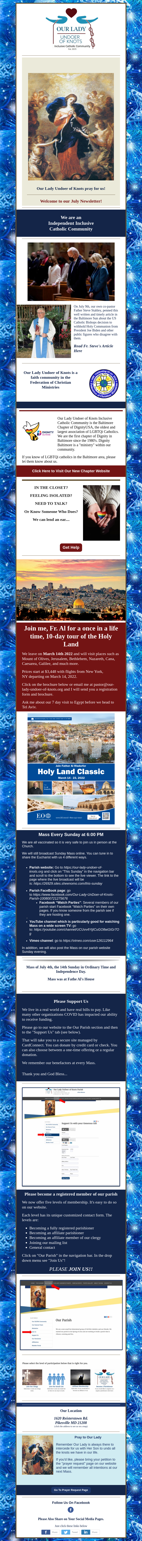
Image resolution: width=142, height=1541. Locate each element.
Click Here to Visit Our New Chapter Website (71, 471)
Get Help (71, 547)
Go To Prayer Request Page (71, 1490)
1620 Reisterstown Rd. (71, 1418)
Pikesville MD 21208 (71, 1423)
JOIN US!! (81, 1269)
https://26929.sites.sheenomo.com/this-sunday (68, 883)
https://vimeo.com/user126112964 (88, 940)
